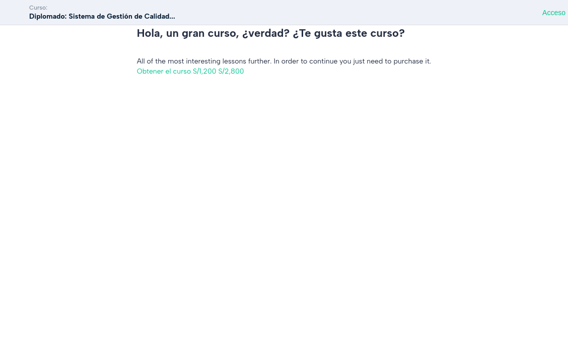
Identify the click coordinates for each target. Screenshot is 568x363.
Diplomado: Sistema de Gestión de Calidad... (102, 16)
